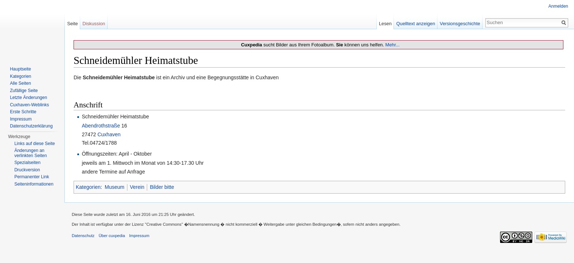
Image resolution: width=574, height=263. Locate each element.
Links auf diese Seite (34, 143)
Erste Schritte (23, 111)
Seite (72, 23)
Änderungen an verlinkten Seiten (30, 153)
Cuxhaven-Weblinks (29, 104)
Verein (137, 187)
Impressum (20, 119)
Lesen (385, 23)
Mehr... (392, 44)
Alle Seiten (20, 83)
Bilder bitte (162, 187)
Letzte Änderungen (28, 97)
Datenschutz (83, 235)
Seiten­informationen (33, 184)
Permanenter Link (31, 176)
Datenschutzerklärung (31, 126)
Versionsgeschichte (460, 23)
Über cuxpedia (111, 235)
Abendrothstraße (101, 126)
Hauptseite (20, 69)
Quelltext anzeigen (415, 23)
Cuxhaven (108, 134)
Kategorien (88, 187)
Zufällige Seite (24, 90)
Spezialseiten (27, 162)
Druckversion (27, 169)
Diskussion (93, 23)
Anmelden (558, 6)
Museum (114, 187)
